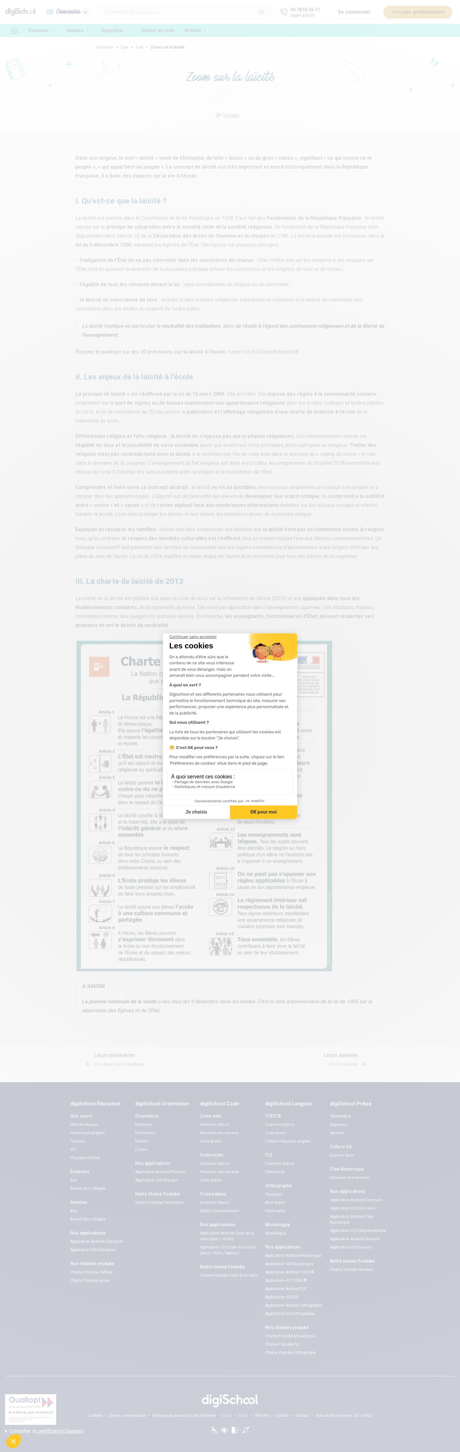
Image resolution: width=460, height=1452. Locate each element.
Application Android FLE (285, 1289)
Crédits (282, 1415)
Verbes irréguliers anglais (287, 1141)
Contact (302, 1415)
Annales (337, 1133)
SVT (73, 1149)
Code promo (276, 1133)
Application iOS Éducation (93, 1250)
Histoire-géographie (87, 1133)
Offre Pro (262, 1415)
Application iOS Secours (351, 1247)
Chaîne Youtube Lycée (89, 1280)
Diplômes (143, 1124)
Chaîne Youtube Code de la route (229, 1275)
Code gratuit (211, 1141)
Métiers (142, 1141)
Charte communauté (127, 1415)
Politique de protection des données (184, 1415)
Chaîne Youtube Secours (351, 1269)
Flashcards (275, 1172)
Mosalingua (275, 1233)
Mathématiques (84, 1124)
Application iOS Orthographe (290, 1313)
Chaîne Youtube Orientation (159, 1202)
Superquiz (274, 1194)
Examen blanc (342, 1155)
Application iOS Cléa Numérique (358, 1230)
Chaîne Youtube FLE (282, 1344)
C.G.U (227, 1415)
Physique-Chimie (85, 1158)
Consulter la (44, 1431)
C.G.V (243, 1415)
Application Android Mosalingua (293, 1255)
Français (78, 1141)
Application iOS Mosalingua (289, 1264)
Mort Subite (275, 1202)
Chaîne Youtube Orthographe (290, 1352)
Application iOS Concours (352, 1208)
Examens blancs (214, 1124)
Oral (139, 47)
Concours (104, 47)
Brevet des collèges (88, 1188)
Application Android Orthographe (293, 1305)
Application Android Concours (356, 1200)
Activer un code (158, 30)
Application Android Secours (355, 1239)
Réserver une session (219, 1133)
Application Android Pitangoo (160, 1172)
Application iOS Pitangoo (156, 1180)
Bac (73, 1180)
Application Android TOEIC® (289, 1272)
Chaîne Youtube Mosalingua (290, 1336)
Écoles (141, 1149)
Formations (145, 1133)
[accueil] (14, 30)
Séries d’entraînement (219, 1211)
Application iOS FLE (282, 1297)
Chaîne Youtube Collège (91, 1272)
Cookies (95, 1415)
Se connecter (354, 12)
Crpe (124, 47)
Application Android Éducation (96, 1241)
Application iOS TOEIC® (286, 1280)
